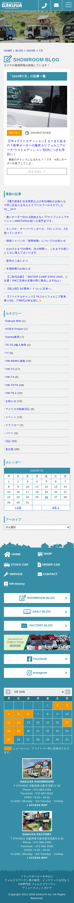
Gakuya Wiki (14, 320)
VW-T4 (10, 376)
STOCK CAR (16, 564)
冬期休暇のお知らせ (18, 268)
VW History (14, 583)
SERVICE (13, 574)
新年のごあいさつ (17, 260)
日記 (8, 441)
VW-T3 (10, 369)
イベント (11, 417)
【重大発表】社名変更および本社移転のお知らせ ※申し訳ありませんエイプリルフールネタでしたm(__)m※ (36, 205)
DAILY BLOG (37, 611)
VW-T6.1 (11, 392)
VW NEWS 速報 (15, 360)
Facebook (37, 659)
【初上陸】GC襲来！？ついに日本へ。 (30, 288)
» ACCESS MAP (37, 805)
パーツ (10, 433)
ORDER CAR (49, 564)
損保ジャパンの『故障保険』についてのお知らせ (36, 240)
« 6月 (18, 507)
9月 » (55, 507)
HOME (12, 554)
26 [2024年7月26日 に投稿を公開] (46, 497)
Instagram (37, 673)
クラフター (12, 425)
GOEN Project (14, 328)
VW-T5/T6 (12, 385)
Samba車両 (13, 336)
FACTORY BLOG (36, 625)
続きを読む (36, 171)
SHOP (45, 553)
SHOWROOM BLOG (37, 598)
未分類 (10, 449)
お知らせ (11, 401)
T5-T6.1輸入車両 (16, 344)
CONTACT (47, 574)
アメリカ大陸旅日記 (18, 409)
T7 (7, 352)
